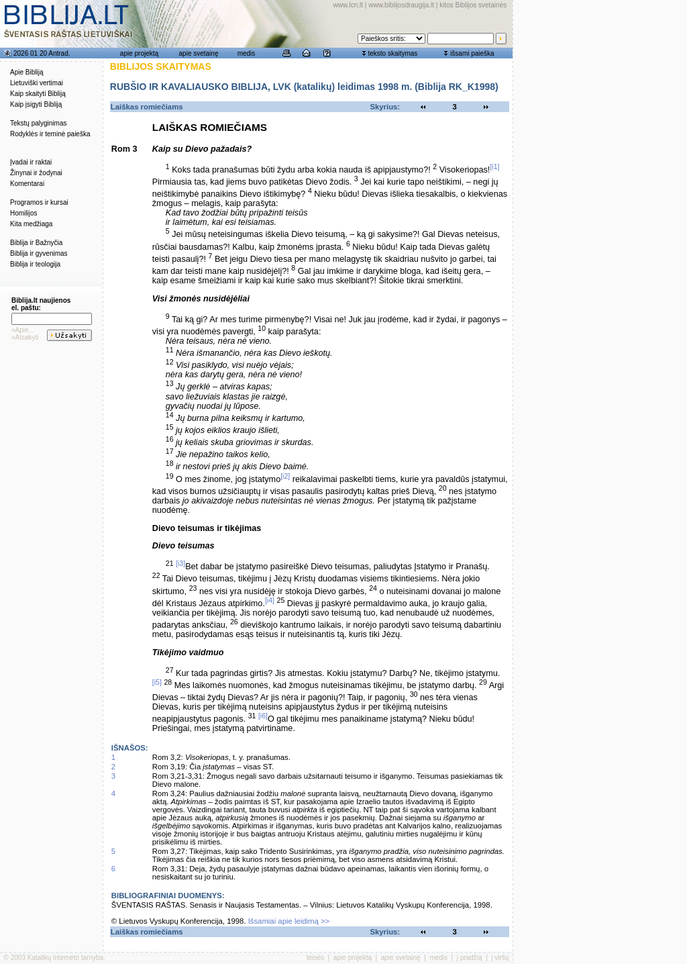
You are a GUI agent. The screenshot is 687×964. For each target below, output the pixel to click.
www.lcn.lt (348, 5)
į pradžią (469, 957)
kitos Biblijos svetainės (473, 5)
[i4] (269, 600)
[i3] (180, 563)
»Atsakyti (25, 337)
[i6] (263, 716)
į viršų (500, 957)
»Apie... (22, 330)
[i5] (157, 682)
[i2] (285, 476)
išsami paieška (472, 53)
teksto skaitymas (392, 53)
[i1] (494, 166)
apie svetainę (199, 53)
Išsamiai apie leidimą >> (289, 921)
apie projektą (139, 53)
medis (246, 53)
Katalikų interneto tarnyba (65, 957)
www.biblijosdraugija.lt (401, 5)
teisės (315, 957)
